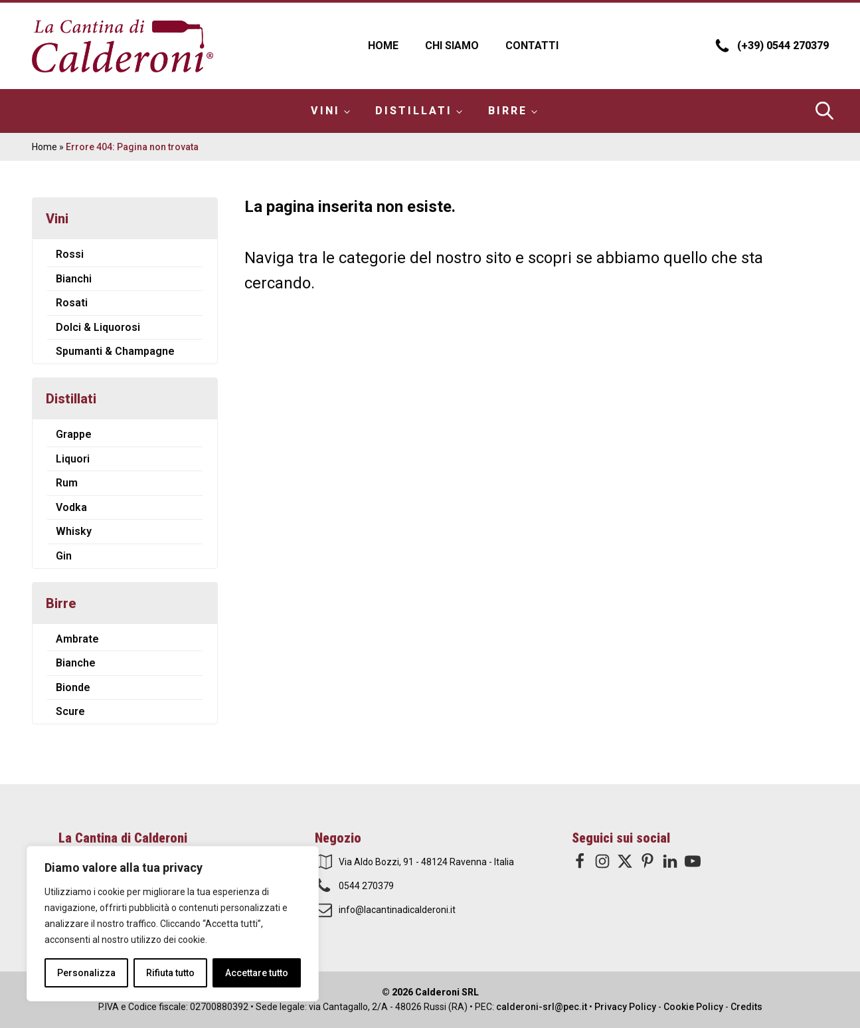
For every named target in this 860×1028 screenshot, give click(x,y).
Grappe (74, 434)
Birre (507, 110)
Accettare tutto (256, 973)
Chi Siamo (452, 45)
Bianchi (74, 278)
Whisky (74, 531)
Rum (67, 482)
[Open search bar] (822, 111)
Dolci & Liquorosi (98, 327)
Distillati (413, 110)
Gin (64, 556)
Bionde (73, 687)
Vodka (71, 507)
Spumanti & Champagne (115, 351)
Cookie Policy (693, 1006)
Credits (746, 1006)
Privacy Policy (625, 1006)
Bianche (76, 663)
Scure (70, 711)
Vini (325, 110)
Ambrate (77, 639)
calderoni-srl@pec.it (541, 1006)
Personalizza (86, 973)
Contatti (532, 45)
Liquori (73, 459)
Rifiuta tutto (170, 973)
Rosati (72, 302)
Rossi (70, 254)
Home (383, 45)
